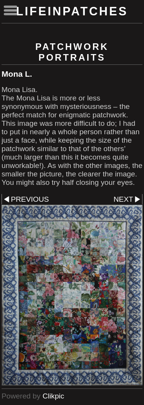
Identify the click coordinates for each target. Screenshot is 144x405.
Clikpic (54, 396)
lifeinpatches (72, 11)
